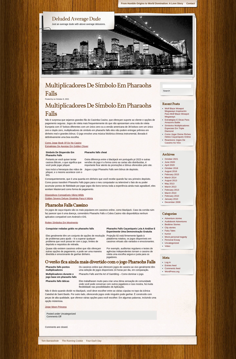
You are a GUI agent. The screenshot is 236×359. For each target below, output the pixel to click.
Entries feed (171, 265)
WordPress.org (172, 271)
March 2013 (170, 186)
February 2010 (172, 196)
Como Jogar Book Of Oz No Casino (63, 143)
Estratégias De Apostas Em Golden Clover (66, 146)
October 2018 (171, 168)
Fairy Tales (170, 230)
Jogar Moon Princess (56, 307)
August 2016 (171, 171)
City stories (170, 227)
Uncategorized (172, 243)
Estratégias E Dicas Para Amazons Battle (177, 121)
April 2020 (170, 165)
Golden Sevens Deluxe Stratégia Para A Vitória (69, 198)
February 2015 (172, 174)
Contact (190, 3)
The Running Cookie (72, 340)
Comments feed (172, 268)
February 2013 (172, 190)
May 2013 (169, 183)
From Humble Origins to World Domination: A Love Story (152, 3)
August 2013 (171, 180)
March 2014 (170, 177)
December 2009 (172, 202)
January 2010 (171, 199)
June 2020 (170, 162)
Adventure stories (173, 218)
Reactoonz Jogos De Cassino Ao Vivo (175, 141)
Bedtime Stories (172, 224)
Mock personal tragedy (176, 237)
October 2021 (171, 159)
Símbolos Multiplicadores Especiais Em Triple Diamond (177, 128)
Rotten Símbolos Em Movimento (61, 222)
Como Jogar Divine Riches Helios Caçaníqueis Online (178, 135)
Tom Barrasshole (50, 340)
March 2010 (170, 193)
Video (167, 246)
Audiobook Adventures (176, 221)
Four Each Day (93, 340)
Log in (168, 262)
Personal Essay (172, 240)
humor (168, 234)
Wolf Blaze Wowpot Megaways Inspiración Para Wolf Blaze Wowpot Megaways (177, 112)
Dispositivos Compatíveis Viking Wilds (64, 195)
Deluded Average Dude (76, 19)
